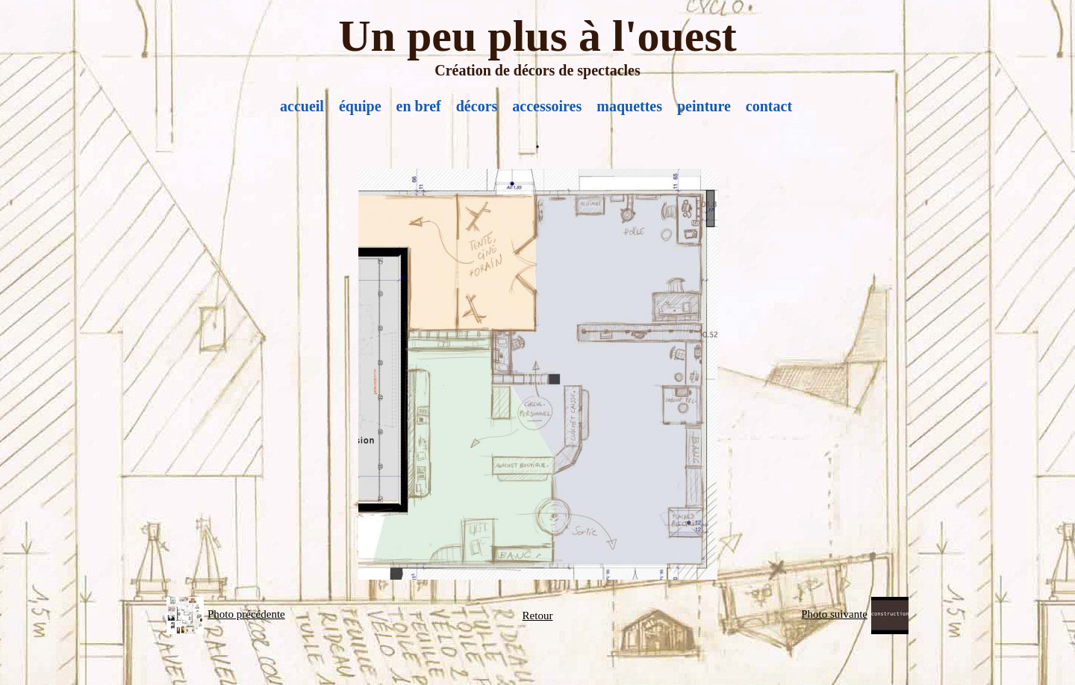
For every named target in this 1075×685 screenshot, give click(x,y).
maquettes (629, 106)
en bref (418, 106)
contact (769, 106)
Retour (538, 616)
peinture (704, 106)
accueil (302, 106)
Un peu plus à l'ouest (537, 36)
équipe (360, 106)
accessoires (547, 106)
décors (477, 106)
